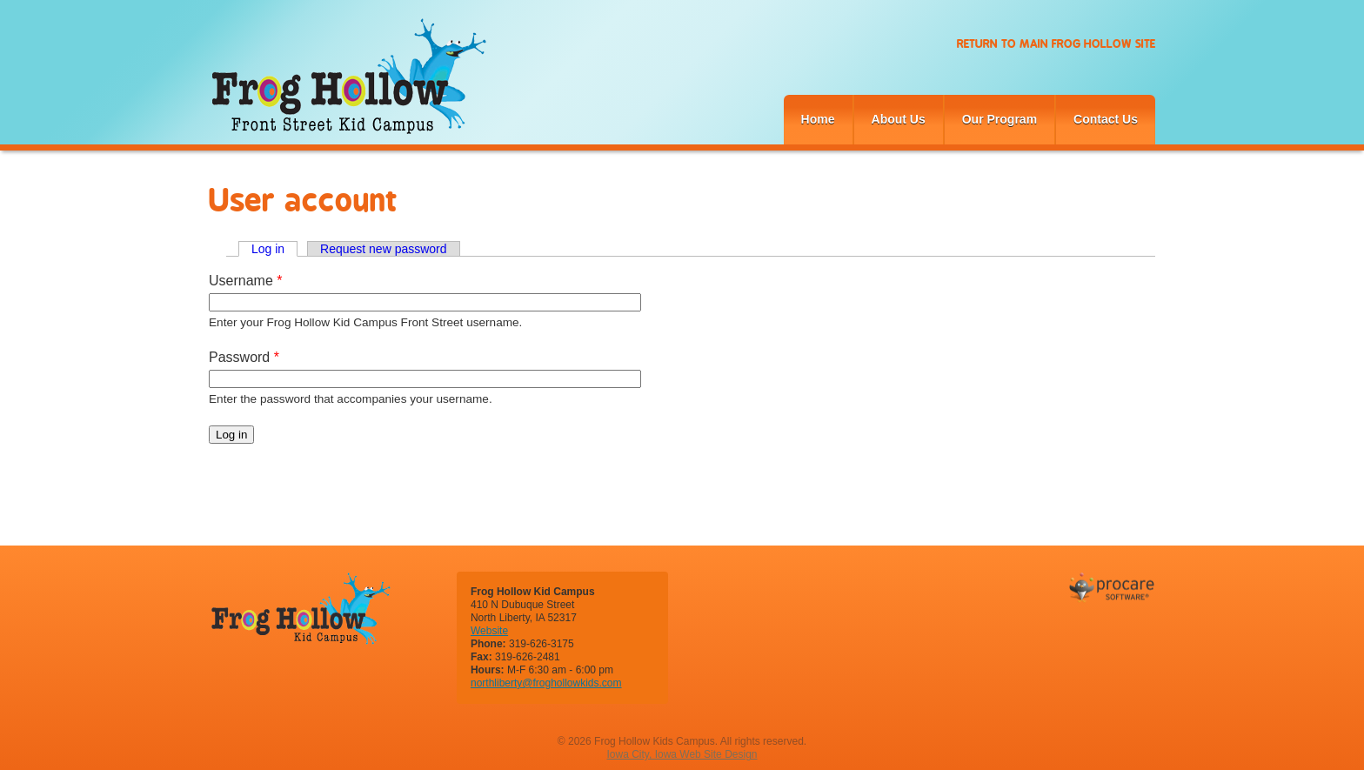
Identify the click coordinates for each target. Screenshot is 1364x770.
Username (245, 280)
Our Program (999, 119)
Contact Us (1105, 119)
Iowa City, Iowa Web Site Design (682, 754)
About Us (899, 119)
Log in (274, 249)
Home (818, 119)
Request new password (383, 249)
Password (244, 357)
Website (489, 631)
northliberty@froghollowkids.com (546, 683)
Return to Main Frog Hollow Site (1056, 43)
